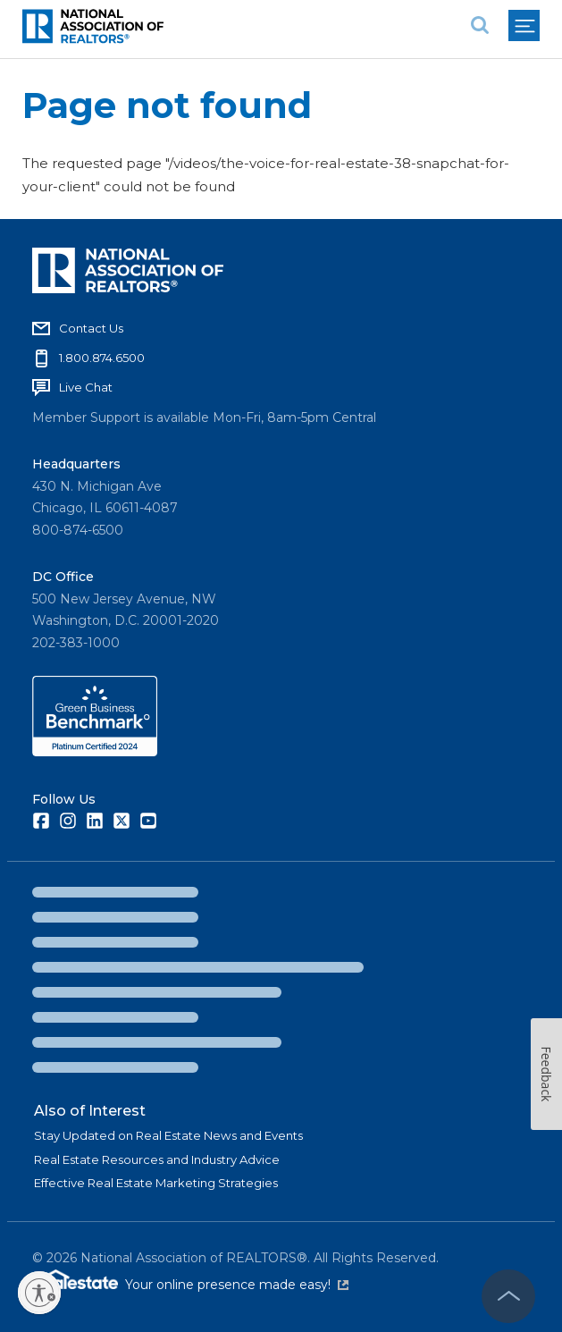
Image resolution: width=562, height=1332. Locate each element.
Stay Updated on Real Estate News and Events (168, 1135)
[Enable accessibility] (39, 1292)
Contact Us (91, 328)
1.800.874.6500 (102, 357)
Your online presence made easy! (236, 1285)
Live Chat (86, 387)
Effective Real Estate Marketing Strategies (156, 1183)
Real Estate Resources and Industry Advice (157, 1159)
